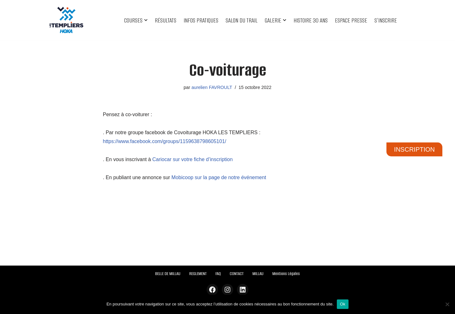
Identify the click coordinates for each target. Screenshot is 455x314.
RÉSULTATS (165, 20)
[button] (146, 20)
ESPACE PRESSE (351, 20)
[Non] (447, 304)
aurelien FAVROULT (211, 87)
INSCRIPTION (414, 149)
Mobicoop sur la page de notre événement (219, 177)
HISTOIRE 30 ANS (311, 20)
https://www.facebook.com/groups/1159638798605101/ (165, 141)
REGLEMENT (198, 274)
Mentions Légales (286, 274)
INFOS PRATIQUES (201, 20)
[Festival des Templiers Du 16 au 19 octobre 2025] (66, 20)
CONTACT (237, 274)
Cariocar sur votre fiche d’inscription (192, 159)
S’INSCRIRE (385, 20)
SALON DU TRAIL (242, 20)
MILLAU (258, 274)
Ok (342, 304)
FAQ (218, 274)
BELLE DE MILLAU (167, 274)
